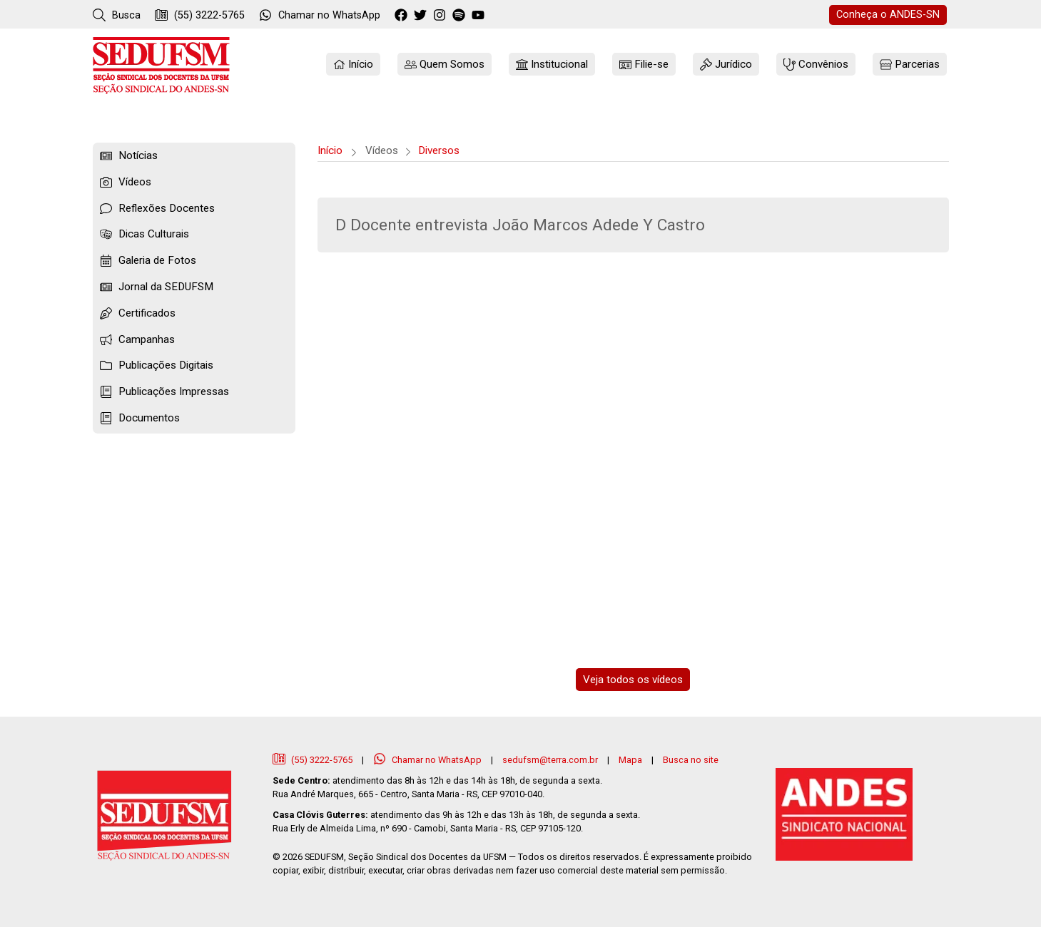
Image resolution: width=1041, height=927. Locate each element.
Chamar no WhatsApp (428, 759)
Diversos (438, 150)
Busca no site (690, 759)
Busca (117, 15)
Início (330, 150)
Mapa (630, 759)
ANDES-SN (888, 15)
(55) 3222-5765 (200, 15)
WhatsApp (319, 15)
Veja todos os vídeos (633, 679)
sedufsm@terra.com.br (550, 759)
